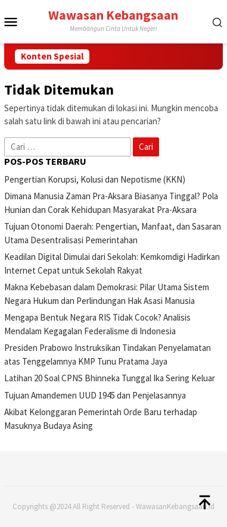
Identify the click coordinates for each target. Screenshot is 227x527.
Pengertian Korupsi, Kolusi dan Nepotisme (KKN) (94, 179)
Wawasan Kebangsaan (113, 15)
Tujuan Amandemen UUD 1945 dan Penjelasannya (95, 395)
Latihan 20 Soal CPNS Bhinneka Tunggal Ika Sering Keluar (109, 378)
